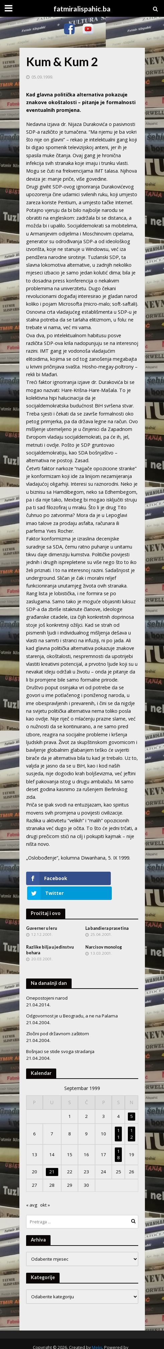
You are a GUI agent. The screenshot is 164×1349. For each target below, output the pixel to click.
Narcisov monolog (103, 932)
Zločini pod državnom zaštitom (57, 1019)
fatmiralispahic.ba (82, 8)
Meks (97, 1333)
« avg (31, 1190)
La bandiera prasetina (107, 913)
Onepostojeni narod (47, 984)
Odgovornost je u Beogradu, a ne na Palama (72, 1001)
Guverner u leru (41, 913)
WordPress (80, 1340)
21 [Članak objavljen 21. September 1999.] (52, 1157)
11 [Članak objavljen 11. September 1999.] (118, 1119)
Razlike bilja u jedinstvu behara (50, 935)
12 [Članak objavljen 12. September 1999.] (131, 1119)
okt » (45, 1190)
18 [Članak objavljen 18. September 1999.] (118, 1139)
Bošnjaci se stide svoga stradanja (60, 1037)
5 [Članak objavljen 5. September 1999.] (131, 1102)
